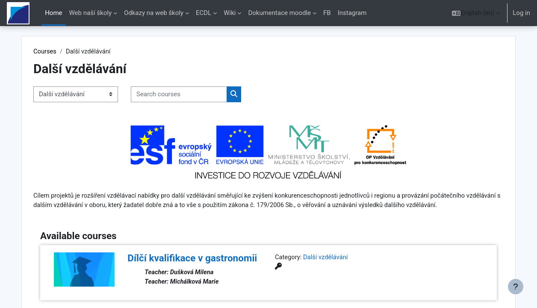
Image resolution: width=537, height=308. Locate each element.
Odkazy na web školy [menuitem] (153, 13)
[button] (475, 13)
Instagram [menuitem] (352, 13)
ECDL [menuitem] (203, 13)
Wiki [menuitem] (230, 13)
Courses (56, 51)
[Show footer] (515, 286)
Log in (521, 13)
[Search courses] (190, 95)
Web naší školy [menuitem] (90, 13)
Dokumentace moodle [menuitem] (279, 13)
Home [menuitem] (53, 13)
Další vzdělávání (326, 267)
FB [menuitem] (327, 13)
